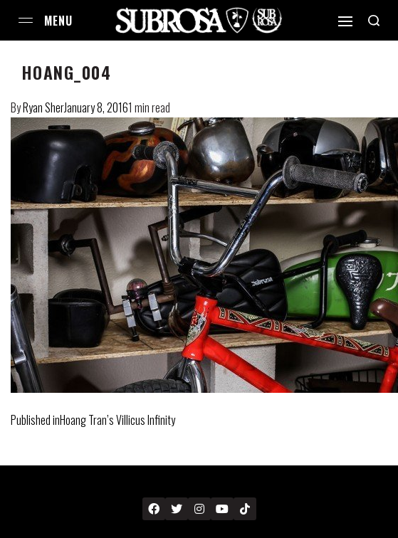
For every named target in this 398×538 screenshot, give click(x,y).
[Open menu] (25, 20)
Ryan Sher (43, 107)
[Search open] (373, 20)
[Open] (345, 21)
